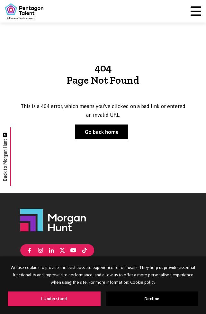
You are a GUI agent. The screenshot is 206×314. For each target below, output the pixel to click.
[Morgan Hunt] (53, 220)
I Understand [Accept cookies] (54, 298)
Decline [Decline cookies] (151, 298)
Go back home (102, 132)
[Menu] (196, 11)
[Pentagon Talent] (24, 11)
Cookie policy (142, 282)
